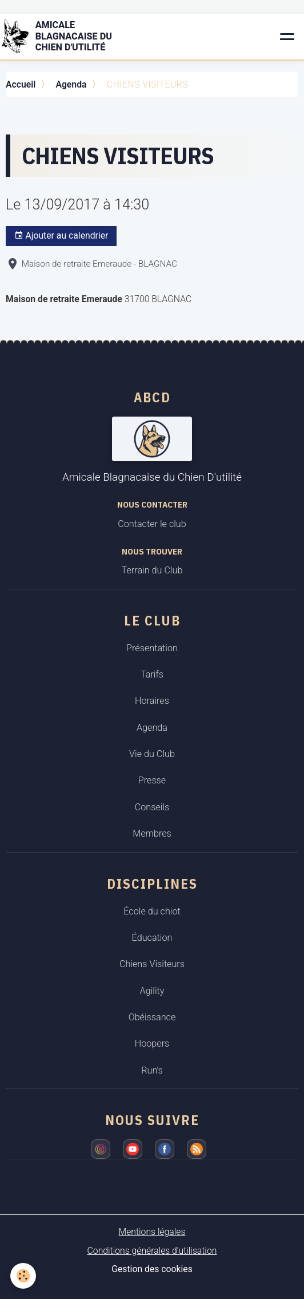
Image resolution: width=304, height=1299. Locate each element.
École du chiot (151, 911)
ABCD (152, 397)
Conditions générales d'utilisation (152, 1250)
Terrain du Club (152, 570)
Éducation (152, 937)
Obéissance (152, 1017)
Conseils (152, 807)
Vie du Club (152, 753)
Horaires (152, 700)
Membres (152, 833)
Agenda (70, 84)
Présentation (152, 648)
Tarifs (152, 674)
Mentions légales (152, 1231)
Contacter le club (152, 523)
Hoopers (152, 1043)
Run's (152, 1070)
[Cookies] (23, 1276)
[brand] (69, 36)
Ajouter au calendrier (61, 235)
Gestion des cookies (152, 1269)
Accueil (20, 84)
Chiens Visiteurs (152, 964)
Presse (152, 780)
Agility (152, 990)
